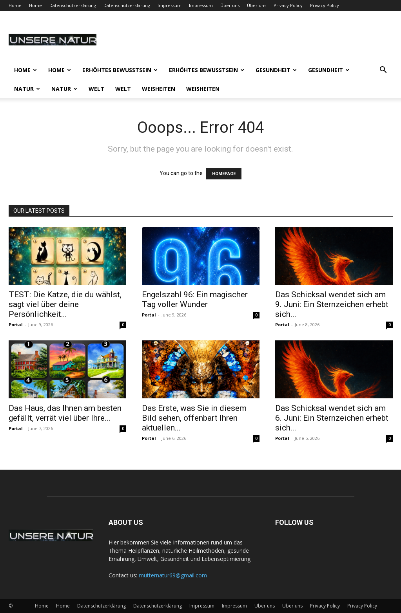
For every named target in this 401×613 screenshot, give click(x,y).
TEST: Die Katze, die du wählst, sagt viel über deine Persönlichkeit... (65, 304)
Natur (27, 88)
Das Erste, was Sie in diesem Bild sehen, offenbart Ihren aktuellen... (194, 417)
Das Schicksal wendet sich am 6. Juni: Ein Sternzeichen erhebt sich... (331, 417)
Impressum (169, 5)
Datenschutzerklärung (72, 5)
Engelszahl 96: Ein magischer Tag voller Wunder (195, 299)
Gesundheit (276, 70)
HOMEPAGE (224, 173)
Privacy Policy (288, 5)
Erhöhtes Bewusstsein (120, 70)
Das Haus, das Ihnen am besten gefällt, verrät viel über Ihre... (65, 413)
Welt (96, 88)
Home (15, 5)
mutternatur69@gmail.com (173, 575)
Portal (16, 324)
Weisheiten (158, 88)
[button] (383, 70)
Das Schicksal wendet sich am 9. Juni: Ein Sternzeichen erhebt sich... (331, 304)
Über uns (230, 5)
